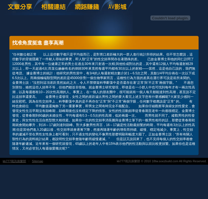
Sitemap (37, 161)
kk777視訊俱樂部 (14, 161)
